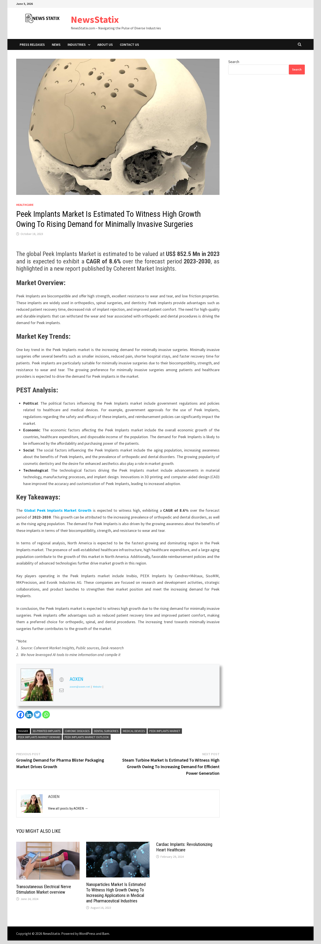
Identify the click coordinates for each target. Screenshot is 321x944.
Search (233, 61)
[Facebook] (20, 714)
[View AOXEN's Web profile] (61, 679)
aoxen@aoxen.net (80, 686)
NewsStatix (95, 19)
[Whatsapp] (46, 714)
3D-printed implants (47, 731)
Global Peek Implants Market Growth (57, 510)
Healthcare (24, 205)
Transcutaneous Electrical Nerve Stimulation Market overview (43, 889)
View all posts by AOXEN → (68, 808)
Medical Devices (134, 731)
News (56, 44)
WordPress (87, 933)
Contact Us (129, 44)
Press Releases (32, 44)
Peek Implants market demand (39, 737)
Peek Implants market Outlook (87, 737)
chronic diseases (77, 731)
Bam (105, 933)
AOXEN (76, 679)
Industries (77, 44)
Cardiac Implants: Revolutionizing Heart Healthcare (184, 847)
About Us (105, 44)
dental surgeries (106, 731)
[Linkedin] (29, 714)
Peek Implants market (164, 731)
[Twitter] (37, 714)
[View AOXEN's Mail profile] (61, 690)
